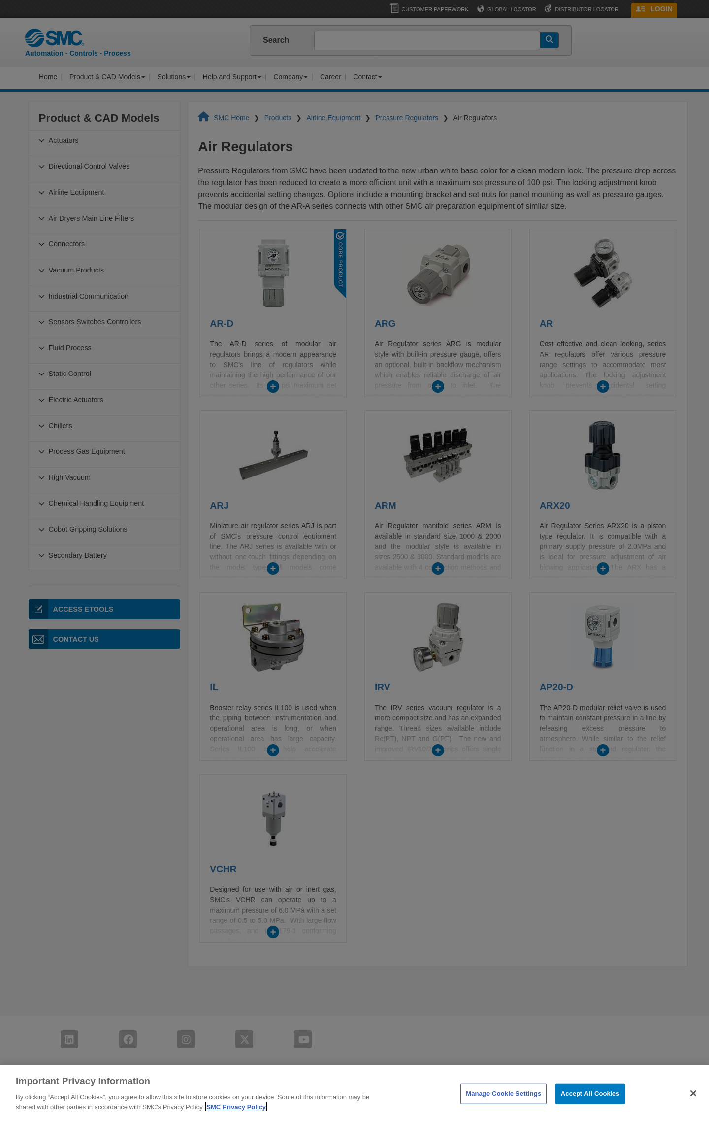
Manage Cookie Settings (503, 1109)
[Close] (693, 1110)
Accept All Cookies (590, 1109)
